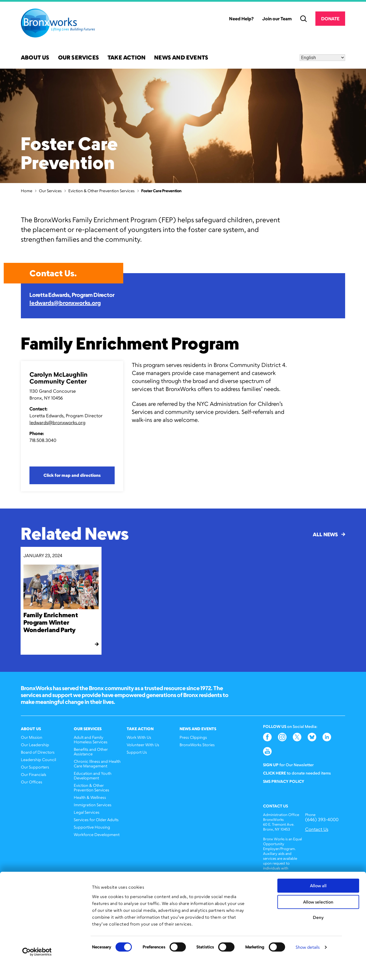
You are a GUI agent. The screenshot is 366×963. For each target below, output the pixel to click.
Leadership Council (38, 759)
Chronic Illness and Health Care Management (97, 763)
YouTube (267, 751)
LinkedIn (327, 737)
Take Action (127, 58)
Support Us (137, 752)
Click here (274, 773)
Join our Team (277, 18)
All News (329, 534)
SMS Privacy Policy (283, 781)
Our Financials (33, 774)
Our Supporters (35, 767)
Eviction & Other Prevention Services (101, 190)
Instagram (282, 737)
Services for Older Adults (96, 819)
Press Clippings (193, 737)
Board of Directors (38, 752)
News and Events (181, 58)
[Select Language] (322, 57)
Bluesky (312, 737)
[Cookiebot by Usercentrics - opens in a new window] (37, 952)
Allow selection (318, 902)
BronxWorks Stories (197, 744)
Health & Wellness (90, 797)
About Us (35, 58)
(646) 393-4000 (322, 819)
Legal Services (87, 812)
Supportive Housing (92, 827)
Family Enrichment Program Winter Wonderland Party (50, 622)
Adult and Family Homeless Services (91, 739)
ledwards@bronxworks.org (65, 302)
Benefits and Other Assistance (91, 751)
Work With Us (139, 737)
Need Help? (241, 18)
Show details (308, 947)
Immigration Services (93, 804)
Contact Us (316, 829)
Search (303, 18)
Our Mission (31, 737)
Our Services (78, 58)
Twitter (297, 737)
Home (26, 190)
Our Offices (31, 781)
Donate (330, 18)
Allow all (318, 885)
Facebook (267, 737)
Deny (318, 917)
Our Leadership (35, 744)
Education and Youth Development (93, 775)
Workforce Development (97, 834)
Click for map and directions (72, 475)
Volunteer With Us (143, 744)
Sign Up (271, 764)
